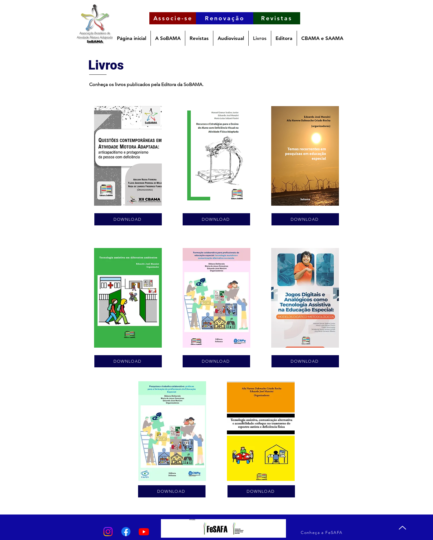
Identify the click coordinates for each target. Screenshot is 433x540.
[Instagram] (108, 532)
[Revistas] (276, 18)
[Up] (402, 527)
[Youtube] (144, 532)
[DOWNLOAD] (128, 219)
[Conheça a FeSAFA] (322, 532)
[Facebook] (126, 532)
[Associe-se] (172, 18)
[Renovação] (224, 18)
